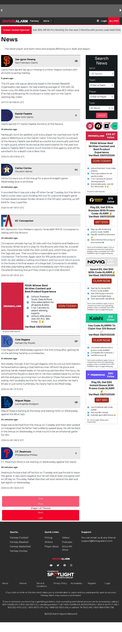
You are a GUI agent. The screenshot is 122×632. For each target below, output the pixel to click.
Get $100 (101, 222)
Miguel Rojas (22, 400)
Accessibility (76, 583)
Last (40, 517)
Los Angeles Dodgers (26, 404)
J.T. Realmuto (23, 451)
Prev (40, 504)
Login (104, 21)
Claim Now (101, 281)
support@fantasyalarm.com (96, 541)
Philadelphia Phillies (26, 455)
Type (92, 103)
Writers (49, 542)
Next (40, 512)
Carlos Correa (23, 168)
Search (102, 115)
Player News (51, 546)
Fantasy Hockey (19, 551)
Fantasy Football (19, 537)
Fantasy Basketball (20, 546)
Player (92, 91)
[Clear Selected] (109, 108)
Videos (65, 537)
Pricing (48, 537)
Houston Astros (23, 171)
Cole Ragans (22, 339)
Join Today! (67, 306)
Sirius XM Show (67, 548)
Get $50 (101, 400)
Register (92, 583)
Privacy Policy (60, 583)
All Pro (114, 21)
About (5, 583)
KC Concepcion (24, 220)
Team (92, 80)
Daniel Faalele (23, 113)
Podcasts (67, 542)
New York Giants (24, 117)
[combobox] (101, 85)
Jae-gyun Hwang (25, 59)
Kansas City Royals (25, 343)
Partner (23, 583)
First (40, 498)
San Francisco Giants (26, 62)
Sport (92, 68)
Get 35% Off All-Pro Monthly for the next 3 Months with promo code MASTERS (77, 30)
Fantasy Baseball (19, 542)
